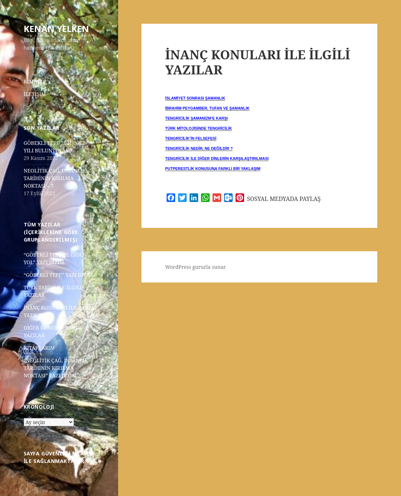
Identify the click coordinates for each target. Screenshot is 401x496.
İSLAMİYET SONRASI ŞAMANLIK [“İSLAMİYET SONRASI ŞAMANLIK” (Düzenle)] (195, 98)
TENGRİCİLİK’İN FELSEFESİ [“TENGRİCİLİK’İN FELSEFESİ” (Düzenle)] (190, 138)
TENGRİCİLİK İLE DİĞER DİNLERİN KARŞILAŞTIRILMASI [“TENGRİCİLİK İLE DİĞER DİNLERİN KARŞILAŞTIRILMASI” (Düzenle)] (217, 158)
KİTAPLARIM (39, 347)
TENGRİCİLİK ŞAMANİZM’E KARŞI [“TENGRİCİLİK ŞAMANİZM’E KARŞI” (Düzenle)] (196, 118)
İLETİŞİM (35, 94)
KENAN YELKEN (56, 29)
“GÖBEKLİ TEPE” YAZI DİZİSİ (58, 274)
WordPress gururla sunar (195, 266)
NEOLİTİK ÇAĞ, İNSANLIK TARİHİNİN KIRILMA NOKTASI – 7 (55, 178)
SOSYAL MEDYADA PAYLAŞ (284, 199)
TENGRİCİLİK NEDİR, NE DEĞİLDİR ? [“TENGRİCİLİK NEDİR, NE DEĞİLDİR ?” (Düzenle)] (199, 148)
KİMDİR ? (35, 81)
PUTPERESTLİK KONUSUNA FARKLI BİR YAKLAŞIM (212, 168)
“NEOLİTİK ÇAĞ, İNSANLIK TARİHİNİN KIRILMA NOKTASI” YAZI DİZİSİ (56, 368)
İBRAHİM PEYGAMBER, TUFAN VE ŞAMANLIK (207, 108)
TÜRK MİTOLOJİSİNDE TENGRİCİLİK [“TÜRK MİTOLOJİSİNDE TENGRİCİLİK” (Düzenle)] (198, 128)
